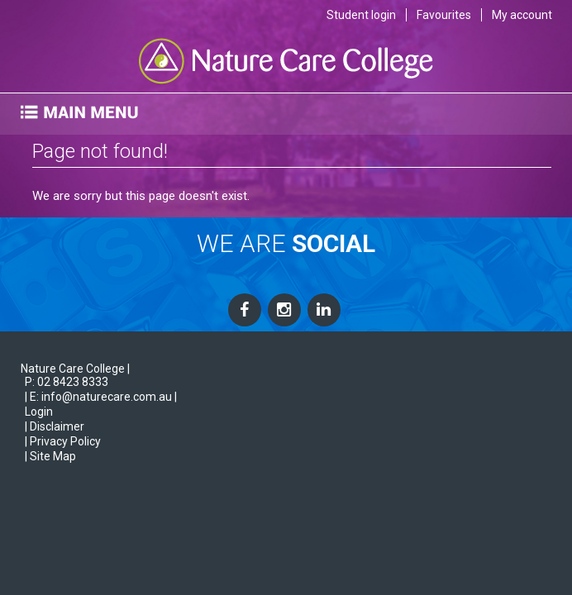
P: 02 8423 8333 (66, 381)
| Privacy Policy (63, 441)
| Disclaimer (54, 426)
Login (39, 411)
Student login (361, 14)
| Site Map (50, 456)
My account (522, 14)
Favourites (444, 14)
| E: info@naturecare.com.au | (101, 396)
